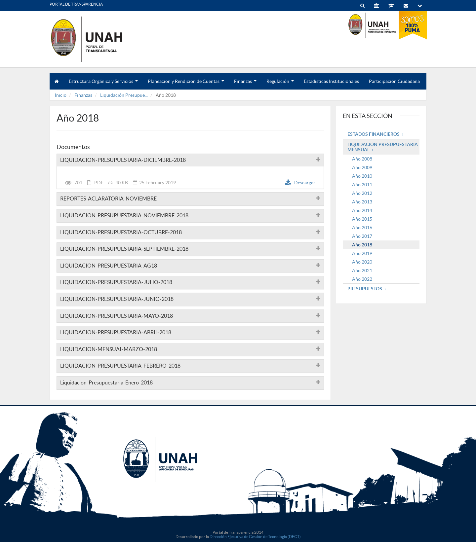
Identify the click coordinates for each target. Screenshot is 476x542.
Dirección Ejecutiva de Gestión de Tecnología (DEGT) (255, 536)
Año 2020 (362, 262)
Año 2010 (362, 176)
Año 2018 (362, 244)
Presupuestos (364, 288)
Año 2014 (362, 210)
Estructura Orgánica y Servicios (103, 84)
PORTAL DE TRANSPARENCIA (76, 4)
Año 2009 (362, 167)
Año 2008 (362, 159)
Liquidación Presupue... (124, 95)
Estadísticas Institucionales (331, 81)
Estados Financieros (373, 134)
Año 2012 (362, 193)
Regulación (280, 84)
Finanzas (245, 84)
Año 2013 (362, 201)
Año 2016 (362, 227)
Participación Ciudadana (394, 81)
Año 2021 (362, 270)
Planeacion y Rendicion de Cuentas (186, 84)
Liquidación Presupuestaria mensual (382, 147)
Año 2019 (362, 253)
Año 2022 (362, 279)
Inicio (60, 95)
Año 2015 (362, 219)
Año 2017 (362, 236)
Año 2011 (362, 184)
